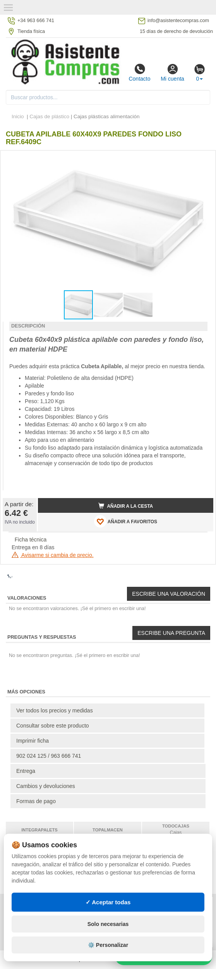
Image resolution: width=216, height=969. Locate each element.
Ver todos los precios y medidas (54, 710)
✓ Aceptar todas (108, 902)
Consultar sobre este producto (52, 725)
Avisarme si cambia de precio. (53, 555)
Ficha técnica (30, 539)
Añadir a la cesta (125, 506)
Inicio (18, 116)
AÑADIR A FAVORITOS (125, 521)
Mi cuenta (172, 72)
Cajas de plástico (49, 116)
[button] (200, 159)
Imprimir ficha (32, 741)
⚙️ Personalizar (108, 945)
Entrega (25, 771)
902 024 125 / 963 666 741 (48, 756)
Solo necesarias (108, 924)
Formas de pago (36, 801)
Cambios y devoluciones (45, 786)
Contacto (139, 72)
